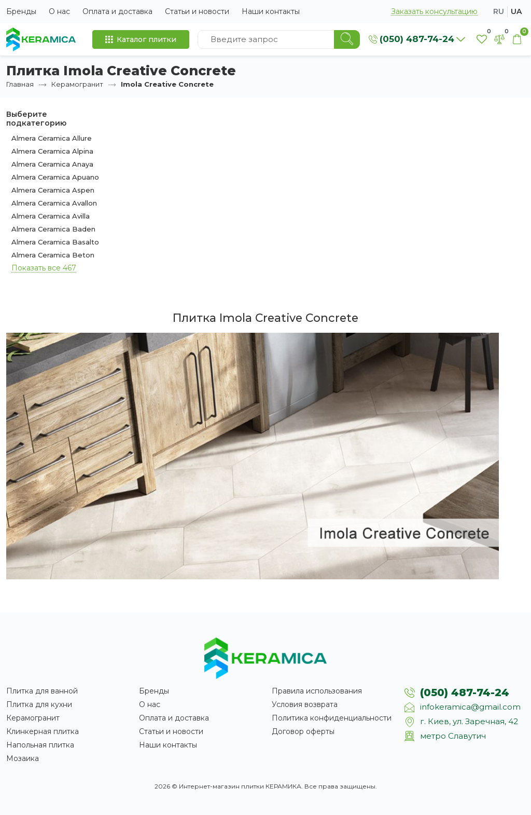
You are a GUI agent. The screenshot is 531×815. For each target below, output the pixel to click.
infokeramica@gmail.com (470, 707)
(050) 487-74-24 (464, 692)
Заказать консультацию (434, 12)
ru (498, 11)
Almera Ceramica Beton (52, 255)
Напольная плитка (40, 745)
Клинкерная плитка (42, 731)
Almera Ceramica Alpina (52, 151)
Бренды (21, 11)
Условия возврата (305, 704)
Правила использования (317, 691)
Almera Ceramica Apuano (55, 177)
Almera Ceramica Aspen (52, 190)
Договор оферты (303, 731)
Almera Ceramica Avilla (50, 216)
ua (516, 11)
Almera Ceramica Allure (51, 138)
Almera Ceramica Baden (53, 229)
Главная (20, 84)
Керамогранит (77, 84)
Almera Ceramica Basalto (55, 242)
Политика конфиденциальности (332, 718)
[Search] (347, 39)
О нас (59, 11)
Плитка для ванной (42, 691)
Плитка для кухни (39, 704)
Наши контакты (271, 11)
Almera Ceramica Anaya (52, 164)
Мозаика (22, 758)
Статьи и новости (197, 11)
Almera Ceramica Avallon (54, 203)
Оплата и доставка (117, 11)
